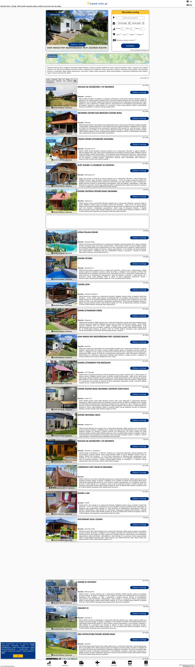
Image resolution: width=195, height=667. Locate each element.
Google (32, 644)
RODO (3, 653)
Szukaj (130, 45)
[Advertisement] (97, 561)
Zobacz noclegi (139, 92)
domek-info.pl (97, 3)
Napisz (192, 666)
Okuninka (50, 89)
